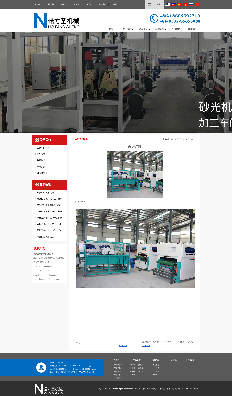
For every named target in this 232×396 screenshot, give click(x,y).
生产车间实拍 (189, 139)
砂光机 (38, 4)
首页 (173, 139)
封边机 (89, 4)
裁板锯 (76, 4)
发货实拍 (117, 368)
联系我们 (190, 360)
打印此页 (181, 342)
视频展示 (117, 371)
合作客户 (174, 360)
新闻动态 (156, 365)
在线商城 (156, 375)
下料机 (115, 4)
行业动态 (156, 368)
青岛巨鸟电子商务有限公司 (163, 389)
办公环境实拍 (117, 378)
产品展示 (137, 360)
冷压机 (102, 4)
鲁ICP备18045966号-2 (191, 389)
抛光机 (51, 4)
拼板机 (64, 4)
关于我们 (179, 139)
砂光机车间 (146, 346)
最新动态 (156, 360)
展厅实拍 (117, 375)
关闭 (190, 342)
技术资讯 (156, 371)
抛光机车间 (123, 346)
